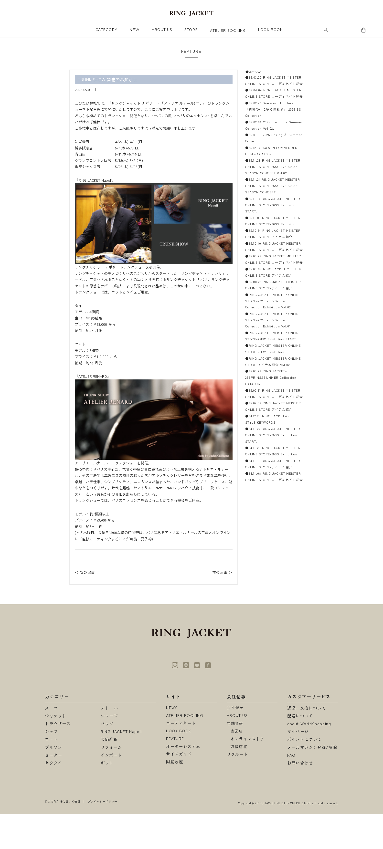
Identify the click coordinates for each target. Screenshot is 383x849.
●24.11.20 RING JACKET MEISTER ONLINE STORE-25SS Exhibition (273, 565)
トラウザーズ (58, 758)
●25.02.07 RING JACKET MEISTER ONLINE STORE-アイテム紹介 (272, 512)
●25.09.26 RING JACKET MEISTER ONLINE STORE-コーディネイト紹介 (272, 308)
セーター (53, 790)
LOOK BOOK (178, 766)
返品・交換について (306, 742)
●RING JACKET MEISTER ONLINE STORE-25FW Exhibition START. (273, 420)
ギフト (107, 797)
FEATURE (175, 774)
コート (51, 774)
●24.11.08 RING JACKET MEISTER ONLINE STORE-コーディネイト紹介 (272, 605)
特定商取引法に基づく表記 (62, 836)
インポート (111, 790)
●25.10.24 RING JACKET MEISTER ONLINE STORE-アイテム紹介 (272, 268)
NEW (134, 30)
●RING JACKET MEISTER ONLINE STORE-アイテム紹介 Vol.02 (271, 453)
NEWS (172, 742)
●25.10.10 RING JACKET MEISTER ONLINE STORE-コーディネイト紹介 (272, 288)
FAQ (291, 790)
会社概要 (235, 742)
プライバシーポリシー (102, 836)
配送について (300, 750)
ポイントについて (304, 774)
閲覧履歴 (174, 797)
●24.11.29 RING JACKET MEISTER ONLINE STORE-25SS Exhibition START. (273, 545)
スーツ (51, 742)
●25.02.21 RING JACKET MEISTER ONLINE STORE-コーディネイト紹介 (272, 492)
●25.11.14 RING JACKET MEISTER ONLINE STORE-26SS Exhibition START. (273, 229)
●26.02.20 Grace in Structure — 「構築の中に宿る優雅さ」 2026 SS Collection (273, 123)
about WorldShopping (309, 758)
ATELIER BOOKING (228, 30)
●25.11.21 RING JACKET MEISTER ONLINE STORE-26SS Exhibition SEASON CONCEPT (273, 209)
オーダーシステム (183, 782)
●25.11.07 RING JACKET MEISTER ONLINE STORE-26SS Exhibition (273, 249)
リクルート (237, 790)
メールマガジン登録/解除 (312, 782)
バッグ (107, 758)
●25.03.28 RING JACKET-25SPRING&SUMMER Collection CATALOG (272, 473)
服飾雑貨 (109, 774)
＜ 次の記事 (85, 572)
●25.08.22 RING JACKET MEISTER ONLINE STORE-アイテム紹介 (272, 347)
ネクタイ (53, 797)
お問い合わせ (300, 797)
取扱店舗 (238, 782)
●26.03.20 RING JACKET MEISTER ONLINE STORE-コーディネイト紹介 (272, 84)
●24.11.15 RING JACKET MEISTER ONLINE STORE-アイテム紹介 (272, 585)
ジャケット (55, 750)
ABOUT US (162, 30)
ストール (109, 742)
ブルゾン (53, 782)
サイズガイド (179, 790)
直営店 (236, 766)
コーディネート (181, 758)
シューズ (109, 750)
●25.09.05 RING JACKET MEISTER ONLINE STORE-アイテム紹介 (272, 328)
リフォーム (111, 782)
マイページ (298, 766)
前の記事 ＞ (222, 572)
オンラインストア (247, 774)
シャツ (51, 766)
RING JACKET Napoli (121, 766)
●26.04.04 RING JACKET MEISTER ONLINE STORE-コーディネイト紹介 (272, 103)
